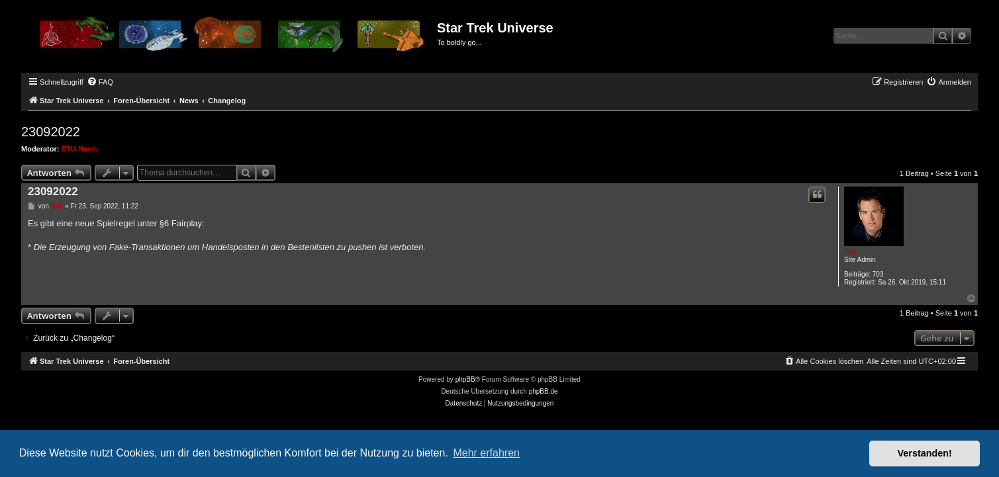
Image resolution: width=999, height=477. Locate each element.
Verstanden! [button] (925, 453)
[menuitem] (100, 82)
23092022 (50, 131)
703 (878, 274)
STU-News (79, 149)
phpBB (465, 379)
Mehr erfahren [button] (486, 452)
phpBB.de (543, 391)
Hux (850, 251)
